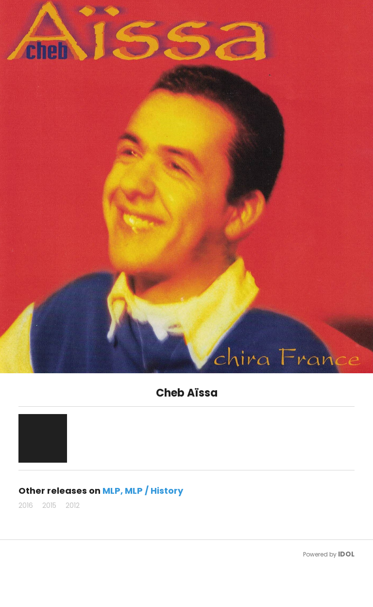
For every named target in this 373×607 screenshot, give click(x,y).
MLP (111, 491)
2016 (25, 505)
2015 (49, 505)
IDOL (346, 554)
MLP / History (154, 491)
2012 (73, 505)
